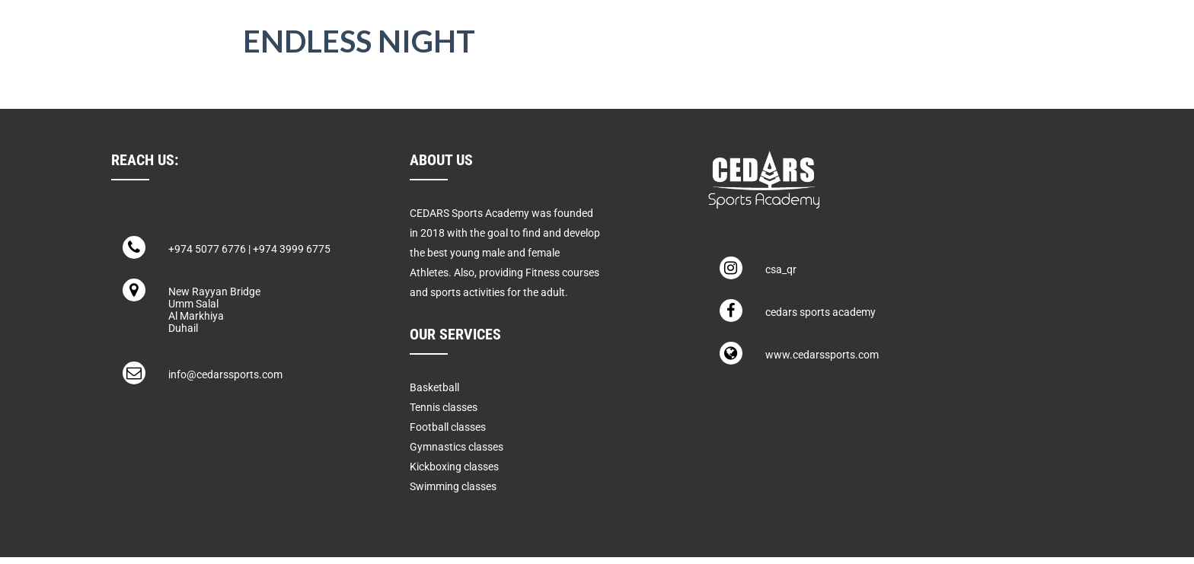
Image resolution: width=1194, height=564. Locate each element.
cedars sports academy (820, 312)
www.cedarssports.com (822, 355)
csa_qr (781, 269)
